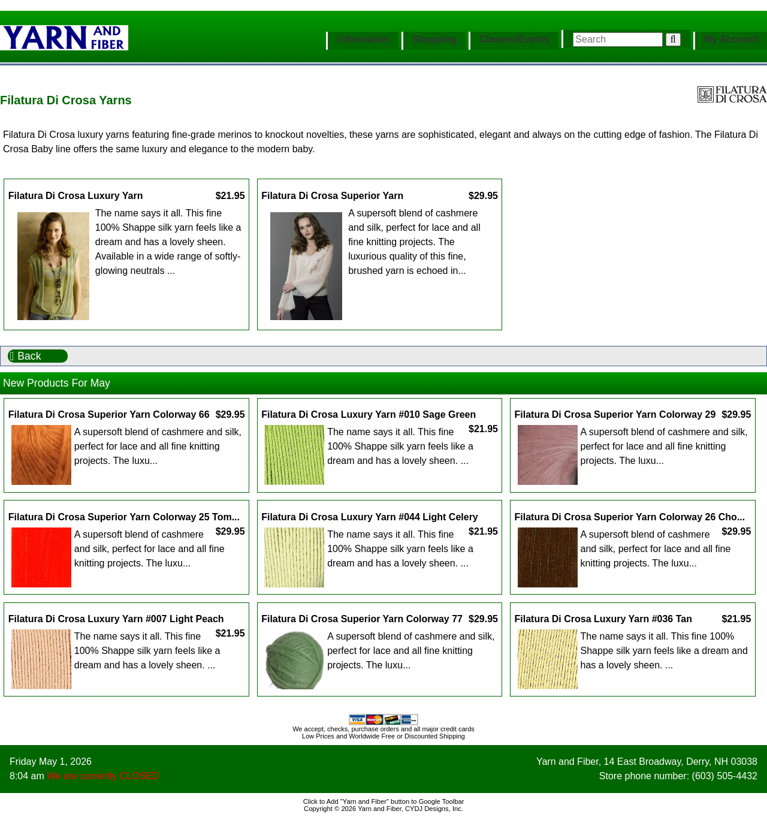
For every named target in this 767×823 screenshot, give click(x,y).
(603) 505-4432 (724, 776)
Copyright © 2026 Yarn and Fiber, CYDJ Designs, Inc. (383, 808)
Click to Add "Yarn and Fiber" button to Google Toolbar (383, 801)
